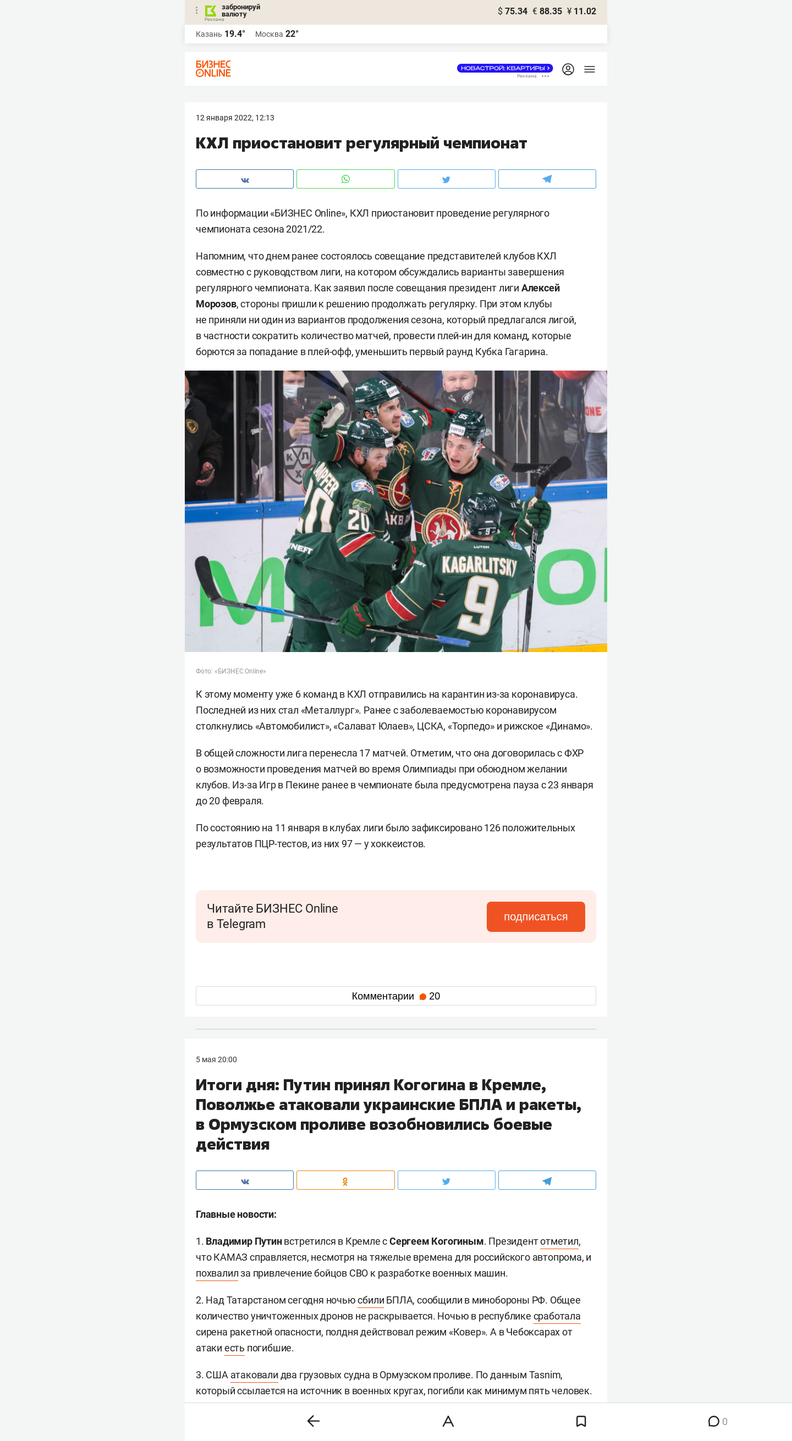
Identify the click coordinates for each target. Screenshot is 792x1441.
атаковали (254, 1375)
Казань (209, 34)
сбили (371, 1300)
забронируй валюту (241, 10)
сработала (557, 1316)
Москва (269, 34)
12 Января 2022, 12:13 (235, 117)
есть (234, 1348)
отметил (559, 1241)
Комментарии (396, 996)
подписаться (539, 916)
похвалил (217, 1273)
